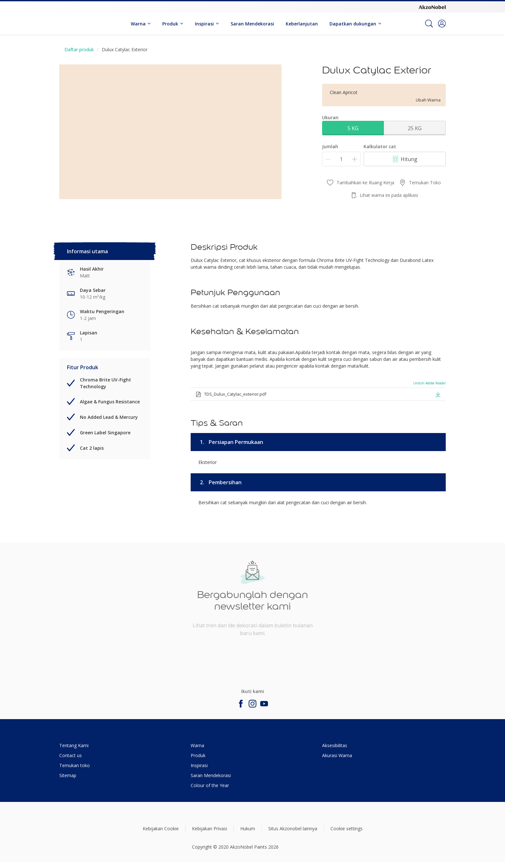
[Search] (429, 23)
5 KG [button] (353, 128)
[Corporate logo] (432, 7)
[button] (442, 23)
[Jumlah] (341, 159)
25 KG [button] (415, 128)
